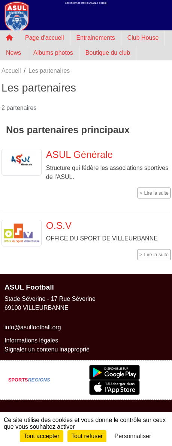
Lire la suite (156, 193)
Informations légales (31, 340)
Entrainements (95, 38)
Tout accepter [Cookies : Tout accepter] (42, 436)
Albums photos (53, 53)
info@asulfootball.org (32, 327)
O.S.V (59, 225)
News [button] (13, 53)
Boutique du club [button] (107, 53)
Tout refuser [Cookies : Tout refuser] (87, 436)
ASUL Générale (79, 154)
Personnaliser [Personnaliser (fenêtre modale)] (133, 436)
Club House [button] (143, 38)
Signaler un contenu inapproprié (47, 349)
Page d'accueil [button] (44, 38)
